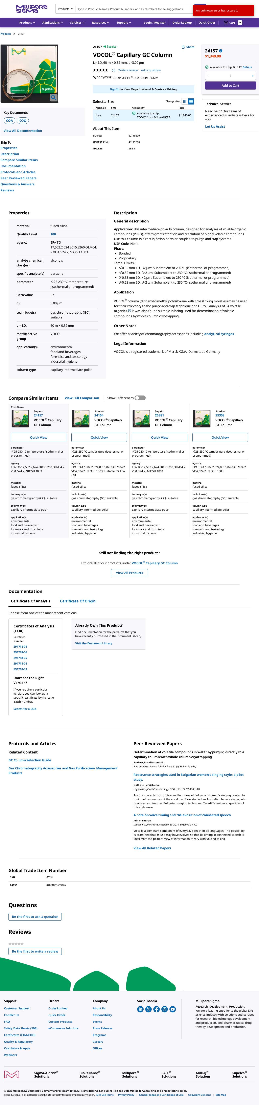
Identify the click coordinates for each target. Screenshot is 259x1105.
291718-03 (20, 669)
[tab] (9, 34)
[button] (155, 23)
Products (5, 33)
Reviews (7, 190)
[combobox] (130, 9)
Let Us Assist (215, 126)
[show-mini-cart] (233, 22)
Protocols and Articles (18, 172)
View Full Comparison (82, 398)
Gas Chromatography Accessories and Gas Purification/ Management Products (63, 770)
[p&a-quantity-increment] (253, 76)
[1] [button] (129, 310)
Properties (8, 148)
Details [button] (247, 67)
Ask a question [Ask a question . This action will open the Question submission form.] (151, 70)
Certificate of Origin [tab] (78, 601)
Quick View (38, 437)
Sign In (114, 89)
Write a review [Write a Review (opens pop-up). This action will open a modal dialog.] (128, 70)
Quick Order (207, 22)
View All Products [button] (129, 573)
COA (9, 120)
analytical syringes (219, 334)
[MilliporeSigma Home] (31, 9)
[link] (24, 1008)
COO (23, 120)
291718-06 (20, 652)
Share (188, 47)
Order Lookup (182, 22)
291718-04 (20, 663)
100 (53, 234)
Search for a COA (25, 709)
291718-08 (20, 646)
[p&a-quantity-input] (231, 76)
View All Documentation (23, 131)
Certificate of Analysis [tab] (30, 601)
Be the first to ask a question (35, 916)
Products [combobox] (64, 9)
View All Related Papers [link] (152, 848)
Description (9, 154)
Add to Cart (230, 85)
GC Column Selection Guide (29, 760)
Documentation (13, 166)
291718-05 (20, 658)
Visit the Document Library (93, 643)
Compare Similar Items (19, 160)
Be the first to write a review (37, 952)
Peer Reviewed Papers (18, 178)
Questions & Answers (17, 184)
